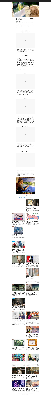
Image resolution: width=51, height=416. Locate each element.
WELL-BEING (13, 241)
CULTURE (27, 199)
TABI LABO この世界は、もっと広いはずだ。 (25, 197)
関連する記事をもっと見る (25, 394)
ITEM (26, 255)
